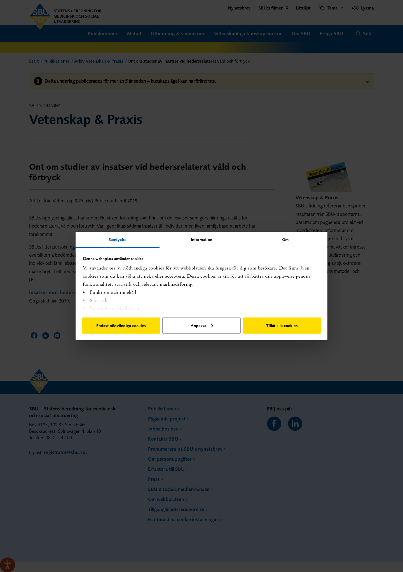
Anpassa (202, 325)
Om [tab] (285, 239)
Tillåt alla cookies (282, 325)
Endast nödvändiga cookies (121, 325)
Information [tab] (201, 239)
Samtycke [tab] (117, 239)
